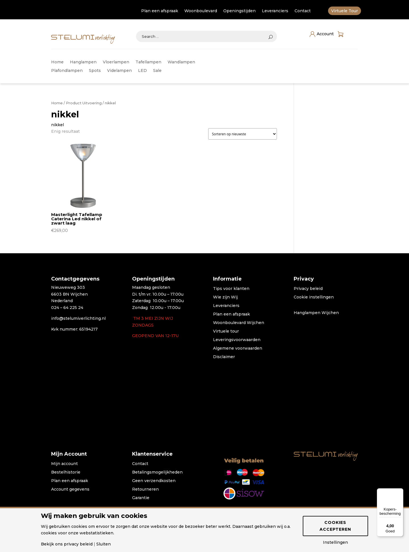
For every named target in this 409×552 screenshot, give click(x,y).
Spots (95, 71)
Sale (157, 71)
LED (142, 71)
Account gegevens (70, 489)
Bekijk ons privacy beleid (67, 544)
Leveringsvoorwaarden (236, 340)
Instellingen (335, 542)
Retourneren (145, 489)
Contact (303, 11)
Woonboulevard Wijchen (238, 323)
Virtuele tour (226, 331)
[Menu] (400, 491)
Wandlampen (181, 62)
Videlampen (119, 71)
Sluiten (103, 544)
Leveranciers (275, 11)
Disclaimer (224, 357)
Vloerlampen (116, 62)
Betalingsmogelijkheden (157, 472)
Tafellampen (148, 62)
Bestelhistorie (65, 472)
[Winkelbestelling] (242, 134)
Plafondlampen (67, 71)
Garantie (140, 498)
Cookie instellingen (314, 297)
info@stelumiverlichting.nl (78, 318)
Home (57, 62)
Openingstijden (239, 11)
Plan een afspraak (159, 11)
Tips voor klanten (231, 289)
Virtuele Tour (344, 11)
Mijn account (64, 464)
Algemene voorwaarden (237, 348)
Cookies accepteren (335, 526)
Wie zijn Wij (225, 297)
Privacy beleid (308, 289)
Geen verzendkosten (154, 481)
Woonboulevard (200, 11)
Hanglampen (83, 62)
